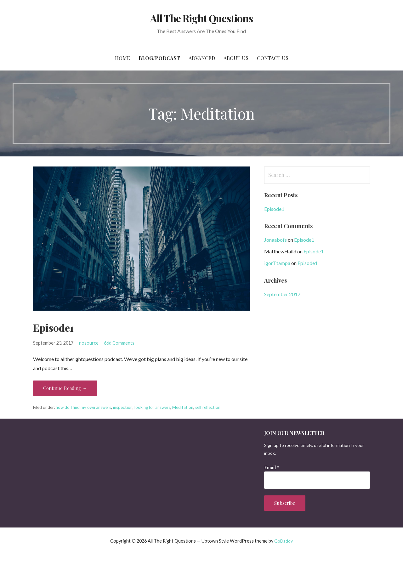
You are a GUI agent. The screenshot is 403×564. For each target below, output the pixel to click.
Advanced (202, 58)
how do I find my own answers (83, 407)
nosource (89, 343)
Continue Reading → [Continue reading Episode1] (65, 388)
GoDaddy (283, 541)
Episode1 (53, 327)
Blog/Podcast (159, 58)
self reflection (207, 407)
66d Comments (119, 343)
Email (271, 468)
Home (122, 58)
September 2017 (282, 294)
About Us (236, 58)
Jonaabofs (275, 240)
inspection (123, 407)
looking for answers (152, 407)
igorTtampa (277, 263)
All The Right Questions (201, 18)
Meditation (182, 407)
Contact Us (272, 58)
